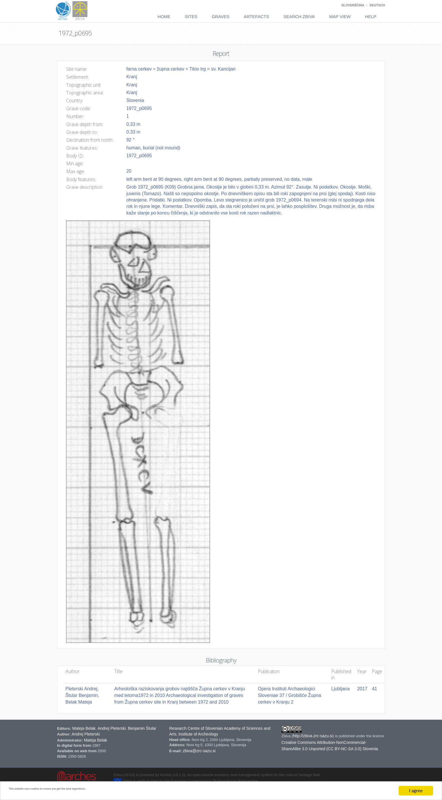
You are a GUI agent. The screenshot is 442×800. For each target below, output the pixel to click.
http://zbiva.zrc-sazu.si (313, 736)
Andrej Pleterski (111, 728)
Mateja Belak (83, 728)
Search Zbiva (299, 16)
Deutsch (377, 5)
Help (370, 16)
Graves (220, 16)
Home (164, 16)
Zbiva (287, 736)
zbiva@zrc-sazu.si (199, 750)
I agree (416, 791)
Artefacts (256, 16)
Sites (191, 16)
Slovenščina (352, 5)
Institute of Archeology (198, 734)
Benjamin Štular (142, 728)
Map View (340, 16)
